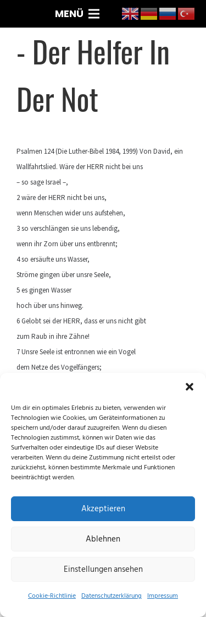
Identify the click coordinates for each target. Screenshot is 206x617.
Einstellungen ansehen (103, 569)
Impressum (162, 596)
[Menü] (77, 14)
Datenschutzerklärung (111, 596)
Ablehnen (103, 539)
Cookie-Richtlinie (52, 596)
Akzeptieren (103, 509)
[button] (189, 386)
